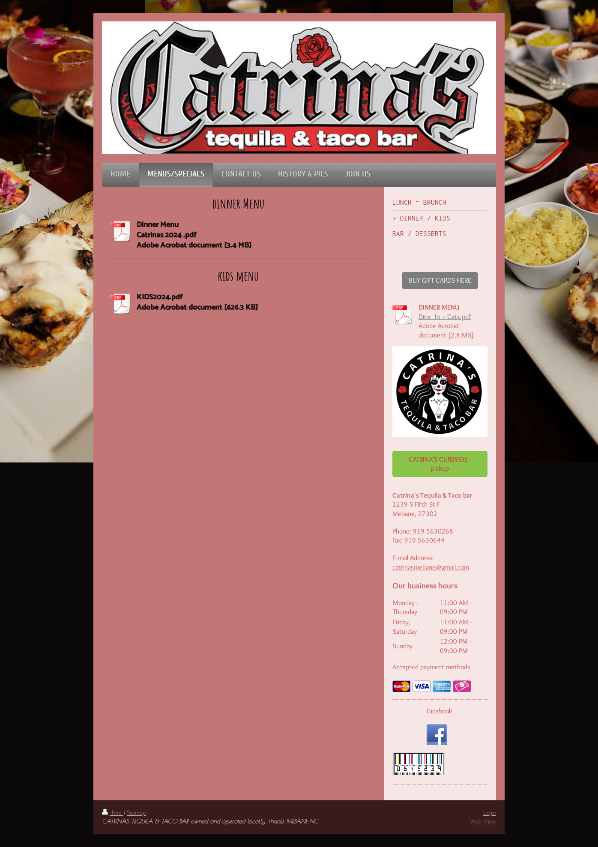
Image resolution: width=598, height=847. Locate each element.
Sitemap (136, 812)
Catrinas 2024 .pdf (167, 235)
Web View (482, 821)
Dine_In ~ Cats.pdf (445, 317)
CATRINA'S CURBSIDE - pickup (440, 464)
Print (112, 812)
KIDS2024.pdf (160, 297)
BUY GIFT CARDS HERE (440, 280)
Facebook (439, 711)
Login (489, 812)
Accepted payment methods (431, 667)
